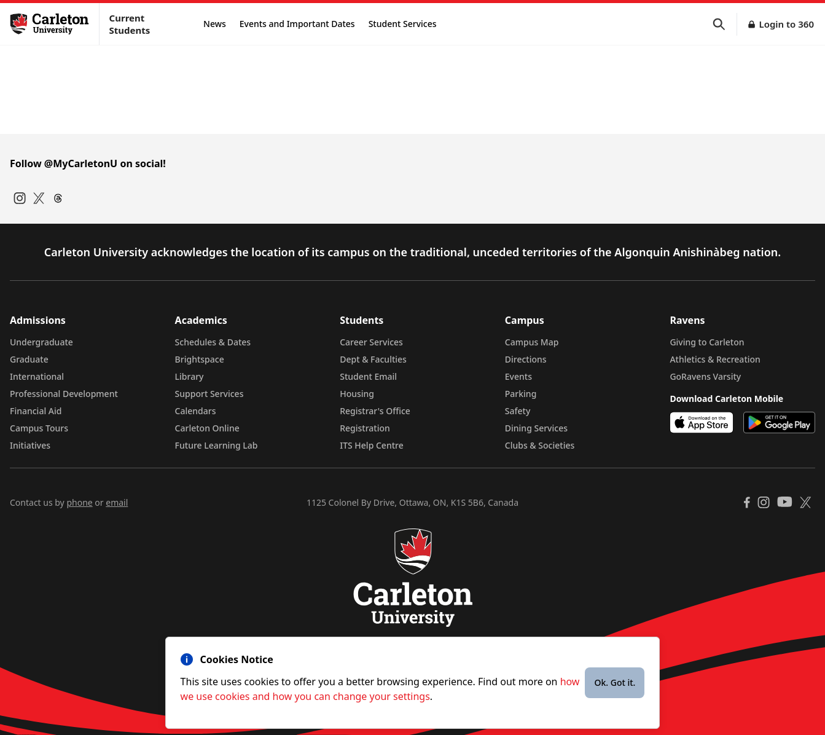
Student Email (368, 376)
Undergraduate (41, 342)
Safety (518, 411)
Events (518, 376)
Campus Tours (39, 428)
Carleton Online (207, 428)
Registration (365, 428)
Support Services (209, 393)
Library (189, 376)
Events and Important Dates (297, 23)
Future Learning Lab (216, 445)
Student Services (403, 23)
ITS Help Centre (372, 445)
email (117, 502)
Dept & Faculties (373, 359)
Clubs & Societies (539, 445)
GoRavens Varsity (705, 376)
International (37, 376)
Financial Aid (35, 411)
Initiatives (30, 445)
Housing (357, 393)
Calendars (195, 411)
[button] (725, 24)
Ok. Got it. (614, 682)
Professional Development (64, 393)
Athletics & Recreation (715, 359)
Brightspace (199, 359)
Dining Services (536, 428)
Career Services (371, 342)
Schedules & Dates (213, 342)
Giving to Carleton (707, 342)
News (214, 23)
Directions (526, 359)
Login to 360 (786, 24)
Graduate (29, 359)
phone (79, 502)
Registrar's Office (375, 411)
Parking (521, 393)
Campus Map (532, 342)
